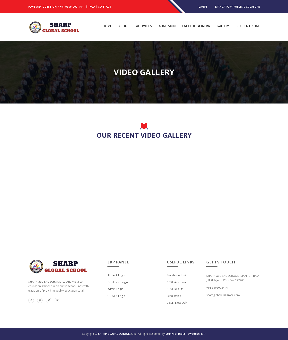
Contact (104, 6)
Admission (167, 26)
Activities (144, 26)
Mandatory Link (176, 275)
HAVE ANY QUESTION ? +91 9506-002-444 (55, 6)
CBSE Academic (177, 282)
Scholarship (174, 296)
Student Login (116, 275)
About (123, 26)
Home (107, 26)
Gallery (223, 26)
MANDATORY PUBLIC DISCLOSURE (237, 6)
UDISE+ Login (116, 296)
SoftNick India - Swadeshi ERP (185, 334)
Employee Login (117, 282)
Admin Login (115, 289)
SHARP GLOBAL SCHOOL (114, 334)
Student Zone (248, 26)
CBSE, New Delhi (177, 302)
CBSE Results (175, 289)
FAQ (92, 6)
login (203, 6)
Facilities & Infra (196, 26)
